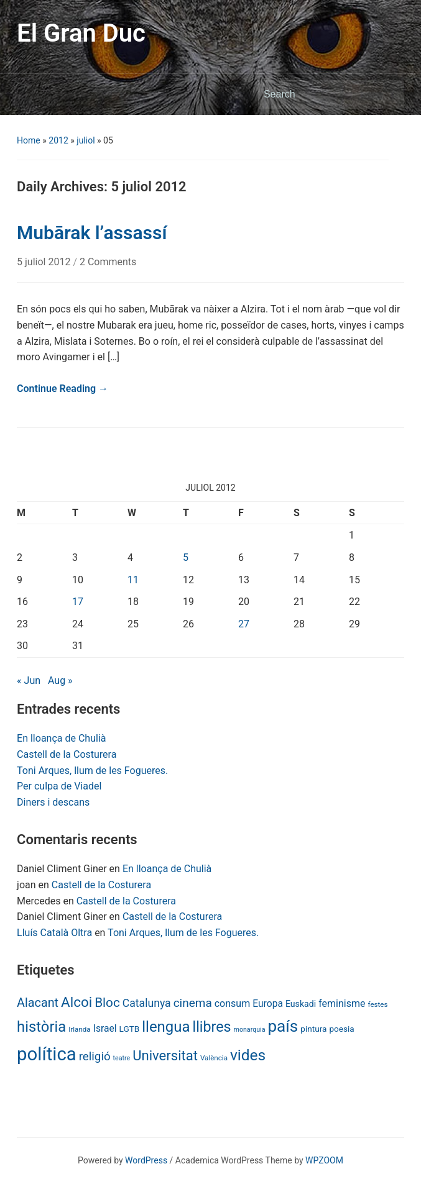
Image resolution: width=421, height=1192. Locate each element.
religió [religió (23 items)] (95, 1056)
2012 (58, 140)
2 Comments (108, 262)
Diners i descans (53, 802)
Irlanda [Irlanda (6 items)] (79, 1029)
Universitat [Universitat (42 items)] (165, 1055)
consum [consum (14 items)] (233, 1003)
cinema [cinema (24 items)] (192, 1003)
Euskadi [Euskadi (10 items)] (300, 1004)
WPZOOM (324, 1160)
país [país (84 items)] (282, 1026)
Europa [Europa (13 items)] (267, 1003)
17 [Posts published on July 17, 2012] (77, 601)
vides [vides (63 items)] (248, 1055)
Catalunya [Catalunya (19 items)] (147, 1003)
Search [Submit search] (388, 94)
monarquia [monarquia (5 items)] (250, 1030)
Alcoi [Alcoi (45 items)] (76, 1002)
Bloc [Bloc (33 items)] (107, 1002)
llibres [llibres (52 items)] (211, 1026)
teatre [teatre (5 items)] (122, 1058)
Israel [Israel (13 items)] (105, 1028)
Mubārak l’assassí (92, 232)
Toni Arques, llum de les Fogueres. (92, 770)
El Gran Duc (81, 33)
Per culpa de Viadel (59, 786)
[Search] (319, 94)
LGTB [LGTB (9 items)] (129, 1029)
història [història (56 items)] (41, 1026)
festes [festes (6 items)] (377, 1004)
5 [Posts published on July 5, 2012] (185, 557)
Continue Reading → (62, 388)
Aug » (60, 680)
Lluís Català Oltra (54, 933)
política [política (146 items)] (46, 1054)
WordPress (146, 1160)
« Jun (28, 680)
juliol (85, 140)
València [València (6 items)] (214, 1057)
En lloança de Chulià (61, 738)
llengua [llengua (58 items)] (166, 1026)
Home (28, 140)
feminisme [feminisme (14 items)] (341, 1003)
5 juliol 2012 (45, 262)
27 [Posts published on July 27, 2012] (243, 624)
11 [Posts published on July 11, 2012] (133, 580)
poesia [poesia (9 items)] (341, 1029)
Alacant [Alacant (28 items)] (37, 1003)
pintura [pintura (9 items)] (313, 1029)
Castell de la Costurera (66, 754)
